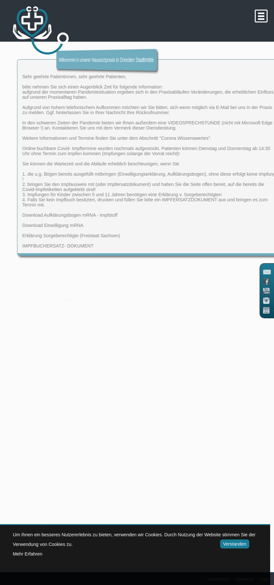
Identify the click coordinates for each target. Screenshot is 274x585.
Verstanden (233, 544)
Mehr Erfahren (27, 553)
